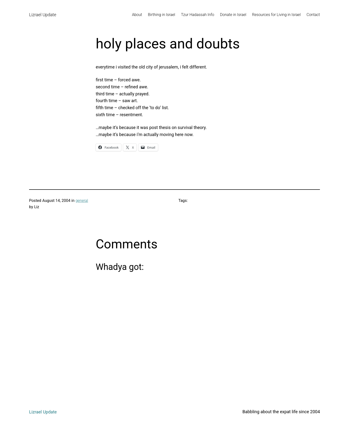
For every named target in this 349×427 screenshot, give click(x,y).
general (82, 200)
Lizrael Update (42, 14)
